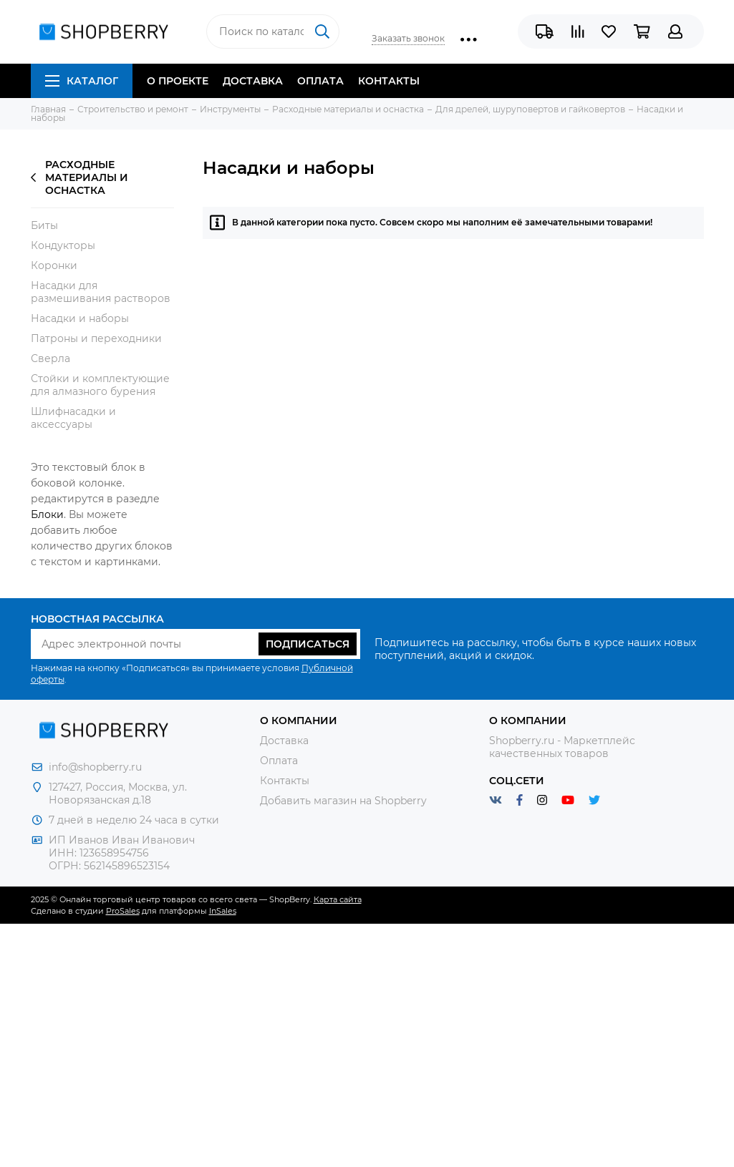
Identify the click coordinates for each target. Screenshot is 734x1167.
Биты (44, 225)
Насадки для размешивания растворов (100, 292)
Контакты (389, 80)
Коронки (54, 265)
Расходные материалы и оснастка (79, 177)
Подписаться (307, 644)
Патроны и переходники (96, 338)
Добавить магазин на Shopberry (343, 800)
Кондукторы (63, 245)
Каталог (81, 80)
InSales (222, 911)
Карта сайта (338, 899)
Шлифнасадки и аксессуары (73, 418)
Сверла (50, 358)
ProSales (123, 911)
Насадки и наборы (80, 318)
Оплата (320, 80)
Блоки (47, 514)
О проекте (177, 80)
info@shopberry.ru (95, 767)
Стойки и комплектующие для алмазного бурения (100, 385)
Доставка (253, 80)
